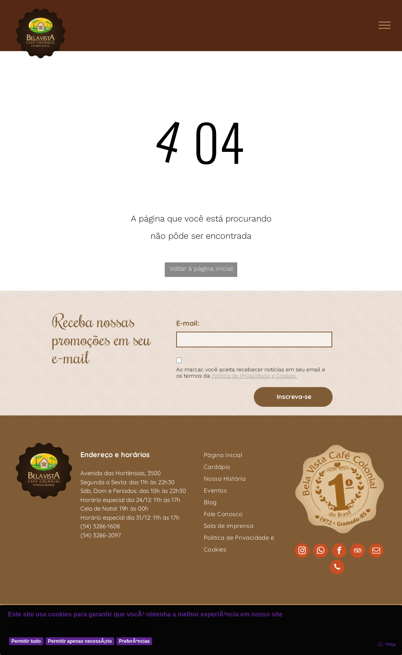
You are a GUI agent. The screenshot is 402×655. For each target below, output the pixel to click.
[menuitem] (244, 455)
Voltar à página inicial (201, 268)
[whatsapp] (320, 551)
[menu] (384, 25)
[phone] (337, 568)
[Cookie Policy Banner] (201, 630)
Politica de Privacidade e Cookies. (254, 376)
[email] (376, 551)
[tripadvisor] (357, 551)
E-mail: (187, 323)
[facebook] (339, 551)
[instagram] (302, 551)
